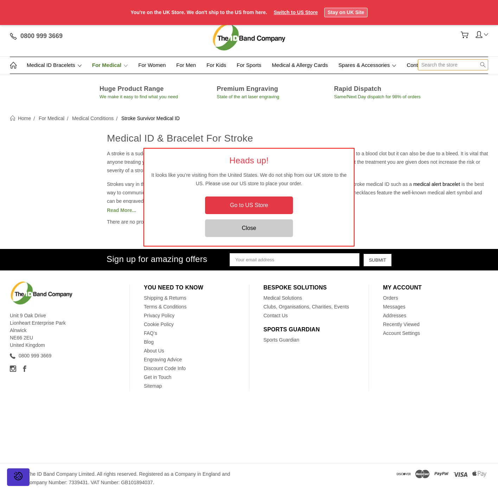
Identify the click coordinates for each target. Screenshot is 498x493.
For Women (152, 65)
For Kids (216, 65)
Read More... (121, 210)
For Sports (249, 65)
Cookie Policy (159, 324)
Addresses (394, 315)
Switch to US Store (296, 12)
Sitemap (153, 386)
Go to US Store (249, 205)
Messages (394, 307)
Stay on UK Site (345, 12)
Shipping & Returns (165, 298)
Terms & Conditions (165, 307)
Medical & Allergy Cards (300, 65)
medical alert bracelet (436, 184)
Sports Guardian (281, 340)
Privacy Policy (159, 315)
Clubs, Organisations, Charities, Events (306, 307)
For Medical (110, 65)
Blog (149, 342)
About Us (154, 351)
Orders (390, 298)
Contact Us (275, 315)
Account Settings (401, 333)
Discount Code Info (165, 368)
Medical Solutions (282, 298)
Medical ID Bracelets (54, 65)
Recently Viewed (401, 324)
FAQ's (150, 333)
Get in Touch (157, 377)
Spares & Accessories (367, 65)
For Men (186, 65)
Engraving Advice (163, 359)
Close (249, 228)
